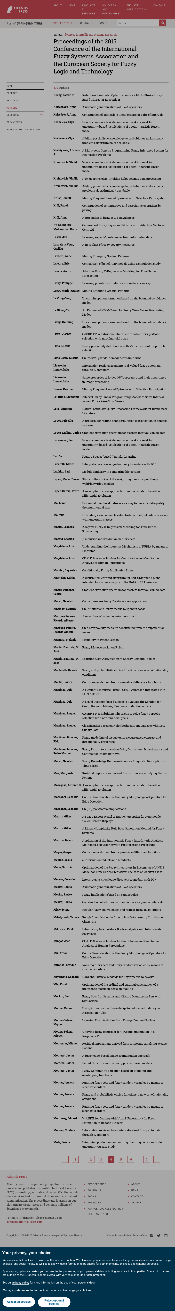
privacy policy (20, 1282)
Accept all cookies (18, 1302)
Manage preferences (16, 1290)
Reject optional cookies (54, 1302)
